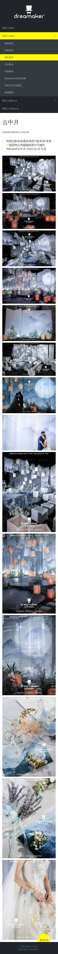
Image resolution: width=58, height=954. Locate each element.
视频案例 (9, 92)
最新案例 (9, 43)
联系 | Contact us (10, 108)
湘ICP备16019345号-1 (29, 949)
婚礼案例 (9, 57)
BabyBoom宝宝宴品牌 (15, 78)
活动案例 (9, 64)
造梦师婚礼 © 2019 (29, 946)
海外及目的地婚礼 (13, 85)
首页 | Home (8, 28)
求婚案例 (9, 71)
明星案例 (9, 50)
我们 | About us (9, 100)
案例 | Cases (8, 36)
